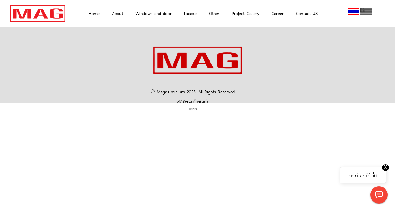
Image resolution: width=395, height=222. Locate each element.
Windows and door (153, 13)
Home (94, 13)
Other (214, 13)
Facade (190, 13)
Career (278, 13)
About (117, 13)
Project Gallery (245, 13)
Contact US (307, 13)
